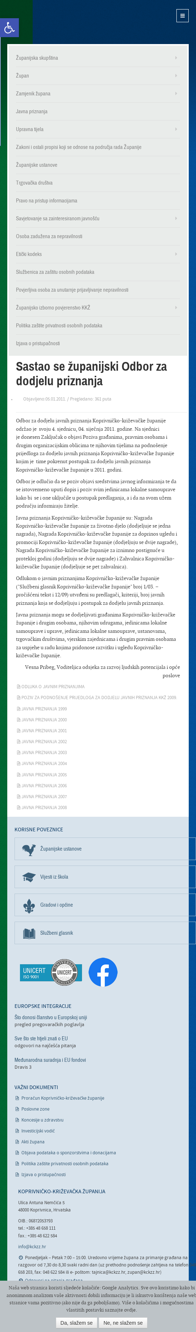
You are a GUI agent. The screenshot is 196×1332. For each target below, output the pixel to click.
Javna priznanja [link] (32, 111)
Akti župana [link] (33, 1142)
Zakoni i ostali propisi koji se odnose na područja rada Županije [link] (79, 147)
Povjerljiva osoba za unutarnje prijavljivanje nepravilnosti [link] (72, 289)
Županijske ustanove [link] (36, 165)
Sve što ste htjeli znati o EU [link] (41, 1038)
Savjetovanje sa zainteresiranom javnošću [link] (57, 218)
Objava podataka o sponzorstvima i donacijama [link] (68, 1153)
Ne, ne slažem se (123, 1323)
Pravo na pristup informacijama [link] (46, 200)
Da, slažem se (77, 1323)
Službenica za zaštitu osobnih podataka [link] (55, 272)
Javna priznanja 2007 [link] (44, 797)
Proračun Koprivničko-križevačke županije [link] (62, 1098)
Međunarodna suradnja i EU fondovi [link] (50, 1060)
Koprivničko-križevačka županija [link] (42, 22)
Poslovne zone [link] (35, 1109)
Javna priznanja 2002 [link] (44, 742)
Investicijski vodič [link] (38, 1131)
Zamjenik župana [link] (33, 93)
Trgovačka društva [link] (34, 182)
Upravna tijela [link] (30, 129)
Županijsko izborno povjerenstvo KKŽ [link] (53, 307)
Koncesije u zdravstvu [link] (42, 1120)
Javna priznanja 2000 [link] (44, 720)
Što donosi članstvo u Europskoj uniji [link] (51, 1017)
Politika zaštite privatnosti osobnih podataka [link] (59, 325)
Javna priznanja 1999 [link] (44, 709)
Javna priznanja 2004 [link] (44, 763)
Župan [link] (22, 75)
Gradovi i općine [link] (56, 905)
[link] (9, 27)
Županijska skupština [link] (37, 58)
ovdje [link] (130, 1310)
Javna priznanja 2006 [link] (44, 786)
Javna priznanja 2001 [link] (44, 731)
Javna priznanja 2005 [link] (44, 775)
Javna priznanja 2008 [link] (44, 807)
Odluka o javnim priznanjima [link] (53, 687)
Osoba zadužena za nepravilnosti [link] (49, 236)
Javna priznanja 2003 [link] (44, 752)
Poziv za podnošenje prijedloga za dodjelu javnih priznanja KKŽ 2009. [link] (99, 697)
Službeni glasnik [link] (56, 933)
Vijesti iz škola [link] (54, 876)
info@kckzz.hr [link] (32, 1247)
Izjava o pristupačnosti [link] (38, 343)
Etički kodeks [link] (29, 254)
